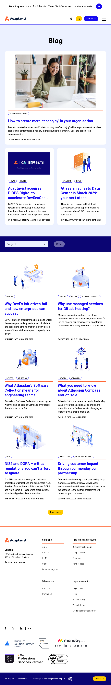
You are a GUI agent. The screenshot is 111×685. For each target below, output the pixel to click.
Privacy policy (79, 599)
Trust (75, 594)
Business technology (82, 547)
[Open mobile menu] (103, 18)
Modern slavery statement (84, 611)
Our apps (77, 558)
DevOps (45, 552)
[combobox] (23, 244)
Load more (55, 512)
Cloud (45, 564)
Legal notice (78, 588)
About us (46, 588)
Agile (44, 547)
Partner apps (78, 564)
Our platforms (79, 552)
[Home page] (35, 18)
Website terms (79, 605)
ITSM (44, 558)
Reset (59, 244)
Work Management (51, 569)
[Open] (44, 244)
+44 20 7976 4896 (16, 562)
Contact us (91, 18)
